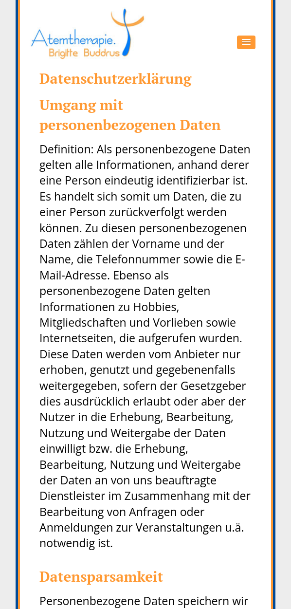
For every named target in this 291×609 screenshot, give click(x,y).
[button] (246, 42)
